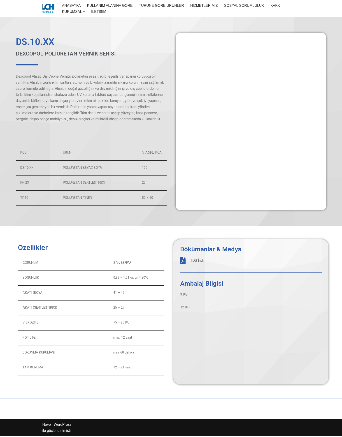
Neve (46, 425)
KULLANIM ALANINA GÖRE (110, 5)
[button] (84, 11)
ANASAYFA (71, 5)
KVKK (276, 5)
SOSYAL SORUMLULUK (245, 5)
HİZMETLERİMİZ (205, 5)
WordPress (63, 425)
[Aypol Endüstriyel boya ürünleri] (48, 8)
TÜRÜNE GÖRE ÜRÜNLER (161, 5)
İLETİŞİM (98, 12)
